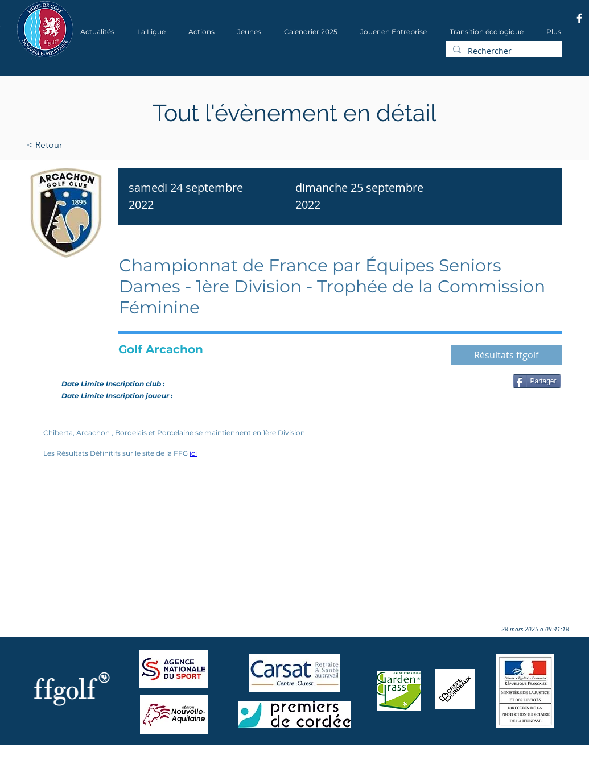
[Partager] (537, 381)
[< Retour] (80, 145)
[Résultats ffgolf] (506, 355)
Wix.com (170, 756)
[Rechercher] (503, 51)
